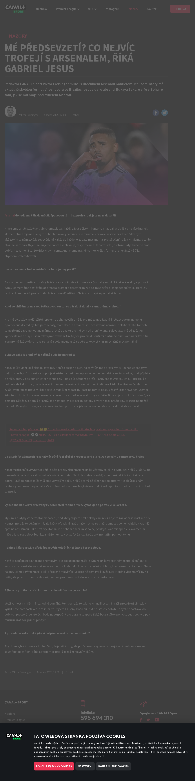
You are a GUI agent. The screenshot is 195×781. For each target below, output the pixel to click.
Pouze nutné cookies (113, 766)
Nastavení (85, 766)
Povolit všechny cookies (54, 766)
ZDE (102, 756)
